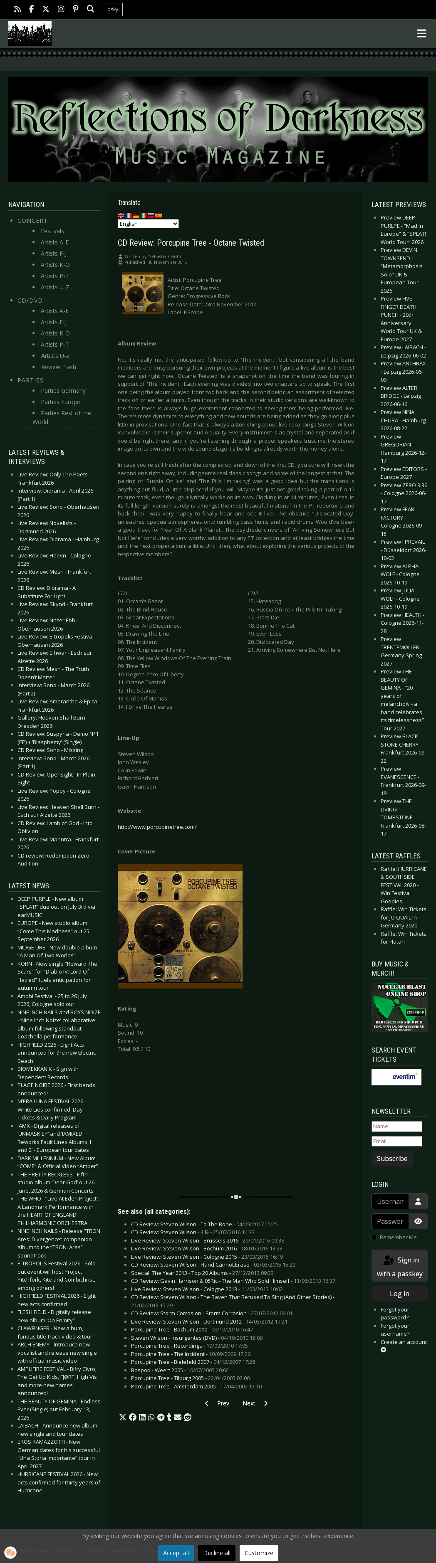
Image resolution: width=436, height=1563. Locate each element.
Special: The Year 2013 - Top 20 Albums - (202, 1273)
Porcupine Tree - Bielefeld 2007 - (193, 1362)
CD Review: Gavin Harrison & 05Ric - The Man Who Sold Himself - (233, 1280)
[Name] (397, 1126)
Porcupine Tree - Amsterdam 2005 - (196, 1386)
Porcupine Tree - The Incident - (190, 1354)
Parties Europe (60, 402)
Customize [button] (259, 1553)
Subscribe (392, 1158)
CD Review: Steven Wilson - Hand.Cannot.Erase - (213, 1264)
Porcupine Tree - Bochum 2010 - (192, 1329)
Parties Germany (63, 390)
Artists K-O (55, 265)
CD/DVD (30, 300)
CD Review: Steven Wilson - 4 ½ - (193, 1232)
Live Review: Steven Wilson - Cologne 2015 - (207, 1256)
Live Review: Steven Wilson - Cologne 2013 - (207, 1289)
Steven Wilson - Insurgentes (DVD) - (197, 1337)
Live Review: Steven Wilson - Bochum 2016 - (206, 1248)
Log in (399, 1293)
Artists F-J (54, 253)
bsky (112, 9)
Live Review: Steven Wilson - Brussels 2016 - (207, 1240)
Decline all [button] (216, 1553)
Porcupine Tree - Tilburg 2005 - (190, 1378)
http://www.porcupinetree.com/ (157, 827)
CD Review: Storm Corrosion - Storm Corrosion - (211, 1313)
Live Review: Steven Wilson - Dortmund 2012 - (209, 1321)
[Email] (397, 1141)
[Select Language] (148, 223)
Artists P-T (55, 276)
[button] (122, 1417)
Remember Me (398, 1237)
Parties (30, 380)
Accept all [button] (176, 1553)
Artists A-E (55, 242)
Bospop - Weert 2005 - (180, 1370)
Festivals (52, 231)
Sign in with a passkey (400, 1266)
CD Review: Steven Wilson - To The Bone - (204, 1224)
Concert (32, 220)
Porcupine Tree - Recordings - (189, 1345)
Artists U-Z (55, 287)
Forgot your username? (395, 1330)
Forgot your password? (395, 1313)
